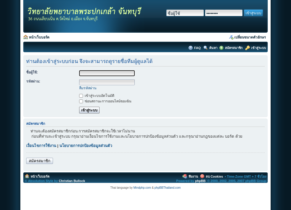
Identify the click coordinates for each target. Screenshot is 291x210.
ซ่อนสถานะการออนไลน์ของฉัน (105, 101)
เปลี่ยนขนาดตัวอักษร (250, 37)
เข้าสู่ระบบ (258, 48)
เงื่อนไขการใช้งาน (41, 146)
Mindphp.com (142, 187)
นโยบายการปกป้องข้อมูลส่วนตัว (85, 146)
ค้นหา (213, 48)
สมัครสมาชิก (234, 48)
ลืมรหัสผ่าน (87, 88)
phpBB (200, 181)
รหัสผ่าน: (33, 81)
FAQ (198, 48)
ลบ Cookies (214, 176)
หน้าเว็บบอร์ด (39, 37)
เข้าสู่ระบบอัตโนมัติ (96, 96)
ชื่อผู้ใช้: (32, 72)
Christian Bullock (72, 181)
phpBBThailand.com (168, 187)
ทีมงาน (193, 176)
